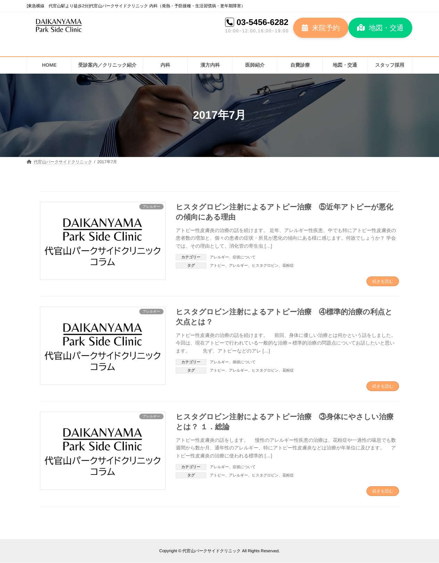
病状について (244, 362)
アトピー (217, 265)
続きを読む (382, 281)
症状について (244, 257)
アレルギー (219, 257)
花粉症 (288, 265)
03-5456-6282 (262, 22)
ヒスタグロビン (265, 265)
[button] (320, 28)
